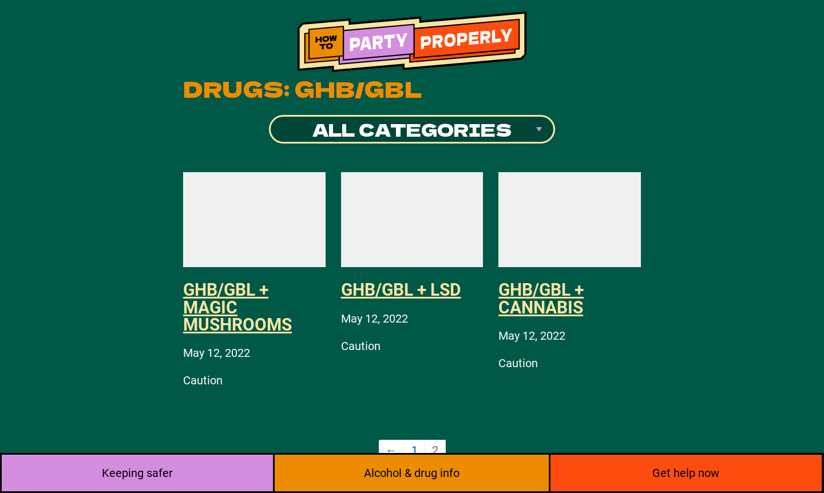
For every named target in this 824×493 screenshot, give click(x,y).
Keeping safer (137, 473)
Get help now (685, 473)
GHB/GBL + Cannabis (541, 298)
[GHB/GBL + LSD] (412, 219)
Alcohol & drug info (411, 473)
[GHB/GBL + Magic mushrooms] (254, 219)
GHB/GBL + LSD (401, 290)
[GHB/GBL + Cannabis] (569, 219)
